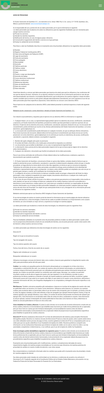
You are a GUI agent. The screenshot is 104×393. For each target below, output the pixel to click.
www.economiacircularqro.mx (40, 24)
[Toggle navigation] (100, 5)
